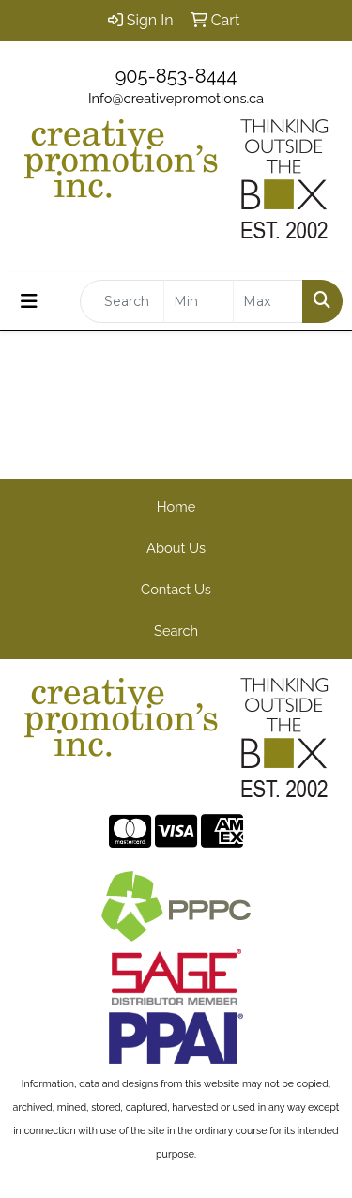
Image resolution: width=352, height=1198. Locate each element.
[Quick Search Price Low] (198, 301)
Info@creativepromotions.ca (176, 98)
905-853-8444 (176, 76)
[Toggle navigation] (29, 301)
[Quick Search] (122, 301)
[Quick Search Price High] (268, 301)
